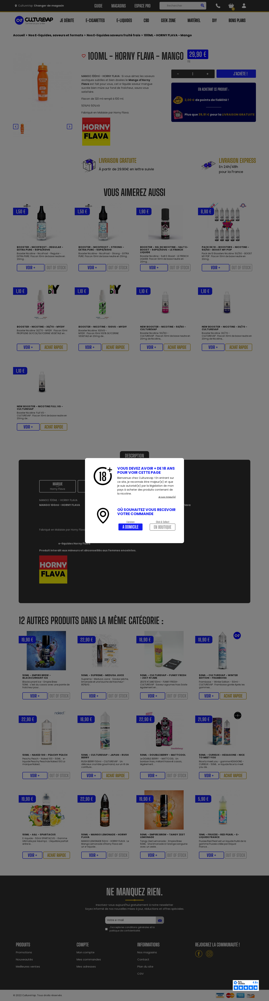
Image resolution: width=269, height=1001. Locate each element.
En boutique (162, 527)
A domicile (130, 526)
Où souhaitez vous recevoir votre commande (146, 512)
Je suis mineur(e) (167, 497)
